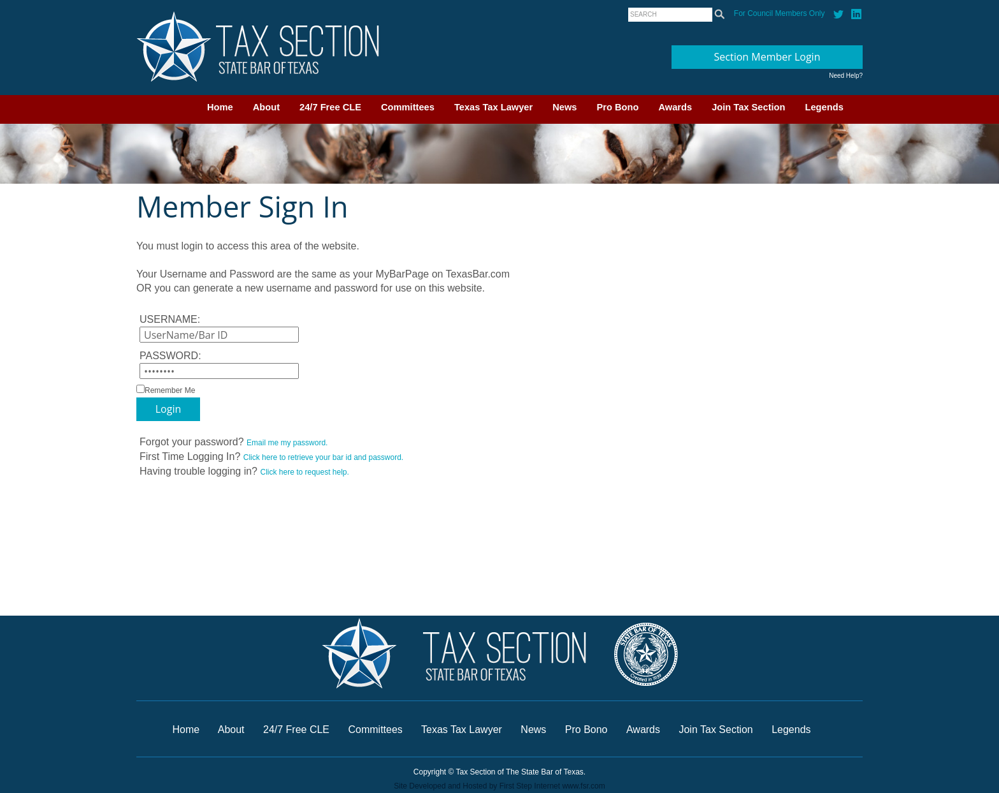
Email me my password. (287, 442)
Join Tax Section (748, 107)
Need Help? (846, 75)
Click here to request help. (304, 472)
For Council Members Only (779, 13)
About (266, 107)
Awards (675, 107)
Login (168, 409)
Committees (408, 107)
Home (220, 107)
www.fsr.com (583, 786)
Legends (824, 107)
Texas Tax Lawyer (493, 107)
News (564, 107)
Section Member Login (767, 57)
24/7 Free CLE (330, 107)
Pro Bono (618, 107)
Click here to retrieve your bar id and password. (323, 457)
